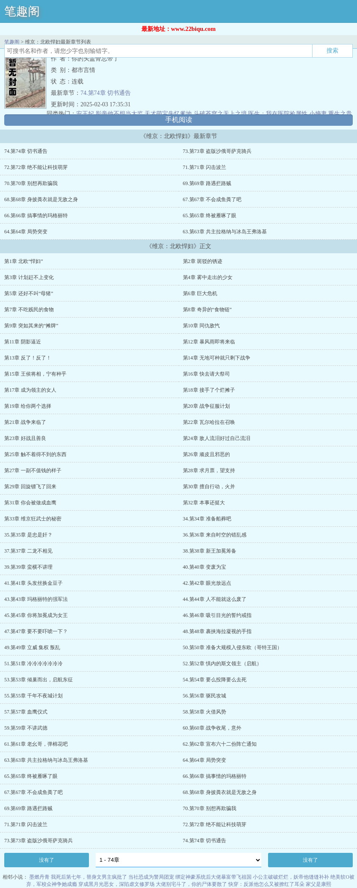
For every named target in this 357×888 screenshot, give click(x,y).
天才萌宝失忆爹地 (168, 114)
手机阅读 (178, 119)
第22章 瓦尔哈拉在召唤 (209, 422)
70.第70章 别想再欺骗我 (31, 183)
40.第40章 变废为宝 (204, 567)
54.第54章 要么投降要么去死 (214, 680)
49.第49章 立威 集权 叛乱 (32, 647)
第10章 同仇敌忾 (201, 326)
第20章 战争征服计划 (206, 406)
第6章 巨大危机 (200, 293)
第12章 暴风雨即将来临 (209, 342)
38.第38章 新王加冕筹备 (209, 551)
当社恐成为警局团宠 (151, 877)
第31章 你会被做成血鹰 (30, 503)
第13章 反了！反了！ (27, 358)
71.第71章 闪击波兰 (204, 167)
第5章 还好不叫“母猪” (28, 293)
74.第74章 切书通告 (105, 93)
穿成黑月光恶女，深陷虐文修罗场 (116, 884)
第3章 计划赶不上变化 (29, 277)
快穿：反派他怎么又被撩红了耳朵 (266, 884)
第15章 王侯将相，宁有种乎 (35, 374)
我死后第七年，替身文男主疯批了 (89, 877)
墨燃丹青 (39, 877)
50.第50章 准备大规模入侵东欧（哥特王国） (232, 647)
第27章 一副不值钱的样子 (32, 470)
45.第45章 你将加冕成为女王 (36, 615)
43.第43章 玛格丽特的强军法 (36, 599)
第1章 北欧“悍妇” (23, 261)
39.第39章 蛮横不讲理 (28, 567)
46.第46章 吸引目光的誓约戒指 (217, 615)
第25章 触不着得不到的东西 (35, 454)
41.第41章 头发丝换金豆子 (33, 583)
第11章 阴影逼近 (22, 342)
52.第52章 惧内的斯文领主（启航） (222, 664)
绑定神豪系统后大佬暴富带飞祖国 (213, 877)
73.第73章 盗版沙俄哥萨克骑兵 (217, 151)
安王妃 (85, 114)
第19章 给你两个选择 (27, 406)
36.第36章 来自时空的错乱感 (214, 535)
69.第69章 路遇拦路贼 (207, 183)
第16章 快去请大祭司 (206, 374)
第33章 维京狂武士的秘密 (32, 519)
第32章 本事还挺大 (204, 503)
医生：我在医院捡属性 (277, 114)
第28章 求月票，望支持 (209, 470)
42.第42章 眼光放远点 (207, 583)
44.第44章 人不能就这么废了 (214, 599)
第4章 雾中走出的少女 (207, 277)
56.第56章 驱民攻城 (204, 696)
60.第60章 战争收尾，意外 (212, 728)
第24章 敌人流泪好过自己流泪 (216, 438)
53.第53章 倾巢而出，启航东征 (38, 680)
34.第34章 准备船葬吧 (207, 519)
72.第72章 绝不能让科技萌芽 (36, 167)
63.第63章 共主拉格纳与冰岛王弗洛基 (225, 232)
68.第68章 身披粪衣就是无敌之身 (41, 199)
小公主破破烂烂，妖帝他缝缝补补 (291, 877)
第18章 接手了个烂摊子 (209, 390)
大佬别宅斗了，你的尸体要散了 (191, 884)
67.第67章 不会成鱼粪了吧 (212, 199)
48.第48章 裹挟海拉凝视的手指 (217, 631)
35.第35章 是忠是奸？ (28, 535)
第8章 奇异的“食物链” (207, 310)
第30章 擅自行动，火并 (209, 487)
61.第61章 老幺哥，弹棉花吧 (36, 744)
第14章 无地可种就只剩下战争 (216, 358)
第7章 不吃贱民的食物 (29, 310)
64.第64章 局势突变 (25, 232)
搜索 (332, 50)
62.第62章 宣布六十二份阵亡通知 (220, 744)
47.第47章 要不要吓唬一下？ (36, 631)
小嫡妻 (318, 114)
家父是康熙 (318, 884)
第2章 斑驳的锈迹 (202, 261)
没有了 (46, 860)
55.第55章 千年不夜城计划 (33, 696)
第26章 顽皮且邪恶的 (206, 454)
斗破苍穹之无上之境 (220, 114)
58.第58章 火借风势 (204, 712)
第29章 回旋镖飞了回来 (30, 487)
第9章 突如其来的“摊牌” (31, 326)
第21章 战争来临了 (25, 422)
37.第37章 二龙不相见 (28, 551)
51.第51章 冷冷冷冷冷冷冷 (33, 664)
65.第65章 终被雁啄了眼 (209, 216)
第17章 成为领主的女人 (30, 390)
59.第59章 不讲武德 (25, 728)
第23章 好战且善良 (25, 438)
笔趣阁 (22, 11)
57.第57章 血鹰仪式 (25, 712)
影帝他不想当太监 (119, 114)
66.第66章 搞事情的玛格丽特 (36, 216)
